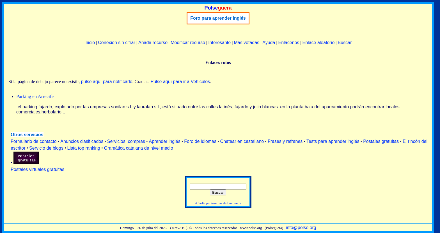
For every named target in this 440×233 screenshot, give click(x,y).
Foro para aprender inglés (218, 18)
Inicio (89, 42)
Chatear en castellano (242, 141)
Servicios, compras (126, 141)
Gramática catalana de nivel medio (138, 148)
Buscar (345, 42)
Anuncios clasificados (81, 141)
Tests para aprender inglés (332, 141)
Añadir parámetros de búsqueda (218, 203)
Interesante (219, 42)
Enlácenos (288, 42)
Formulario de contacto (34, 141)
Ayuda (268, 42)
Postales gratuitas (381, 141)
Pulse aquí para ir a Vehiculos (180, 81)
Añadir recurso (153, 42)
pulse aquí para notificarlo (106, 81)
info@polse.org (301, 227)
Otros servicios (27, 134)
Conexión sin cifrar (116, 42)
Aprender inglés (164, 141)
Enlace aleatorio (318, 42)
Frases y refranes (285, 141)
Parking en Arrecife (35, 96)
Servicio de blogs (46, 148)
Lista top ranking (83, 148)
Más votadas (246, 42)
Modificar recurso (188, 42)
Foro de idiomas (200, 141)
